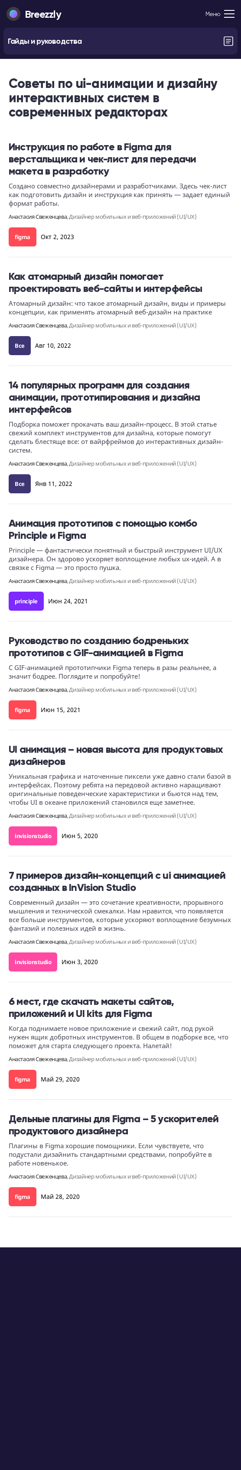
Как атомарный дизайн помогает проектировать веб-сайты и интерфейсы (105, 282)
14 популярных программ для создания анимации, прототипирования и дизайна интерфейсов (104, 397)
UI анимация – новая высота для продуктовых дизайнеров (116, 755)
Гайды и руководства (44, 41)
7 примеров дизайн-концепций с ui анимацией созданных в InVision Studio (117, 881)
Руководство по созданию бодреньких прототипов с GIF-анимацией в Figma (99, 646)
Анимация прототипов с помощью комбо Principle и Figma (103, 529)
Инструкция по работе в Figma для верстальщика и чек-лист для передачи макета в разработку (102, 158)
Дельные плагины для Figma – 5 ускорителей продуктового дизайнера (113, 1124)
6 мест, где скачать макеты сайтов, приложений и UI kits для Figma (91, 1007)
